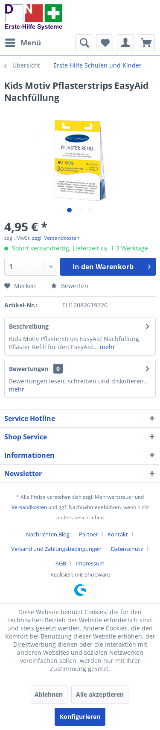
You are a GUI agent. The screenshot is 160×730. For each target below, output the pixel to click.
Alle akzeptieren (100, 694)
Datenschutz (127, 549)
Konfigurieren (80, 716)
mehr (106, 347)
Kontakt (118, 534)
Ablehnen (49, 694)
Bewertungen (28, 369)
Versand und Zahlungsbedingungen (56, 549)
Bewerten (69, 286)
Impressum (90, 563)
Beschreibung (29, 326)
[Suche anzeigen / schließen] (83, 42)
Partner (88, 534)
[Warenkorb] (146, 42)
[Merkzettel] (104, 42)
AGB (60, 563)
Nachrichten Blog (48, 534)
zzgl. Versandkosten (55, 237)
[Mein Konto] (125, 42)
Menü (23, 41)
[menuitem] (22, 42)
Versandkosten (29, 507)
